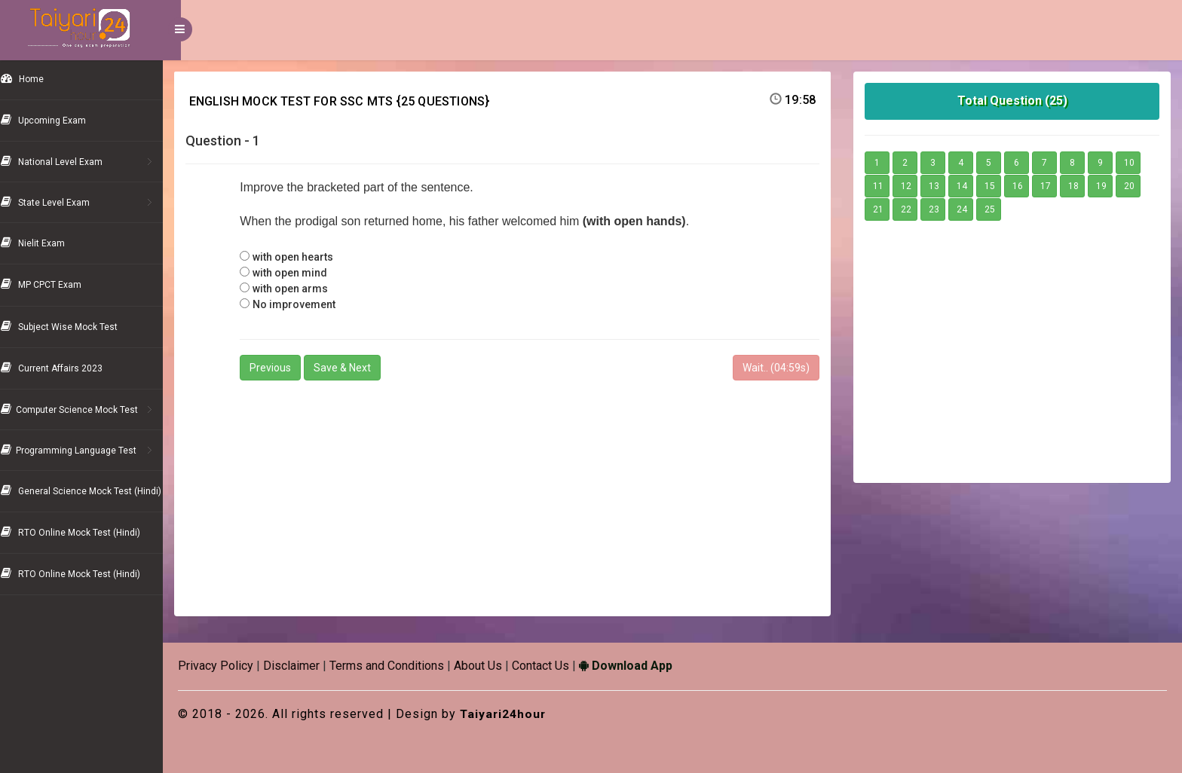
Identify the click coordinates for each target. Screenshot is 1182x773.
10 (1135, 162)
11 (884, 186)
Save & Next (359, 368)
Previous (287, 368)
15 (996, 186)
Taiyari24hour (522, 714)
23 (940, 209)
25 (996, 209)
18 (1079, 186)
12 (912, 186)
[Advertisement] (514, 491)
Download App (644, 665)
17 (1051, 186)
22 (912, 209)
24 (968, 209)
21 (884, 209)
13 (940, 186)
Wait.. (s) (782, 368)
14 (968, 186)
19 (1107, 186)
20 (1135, 186)
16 (1023, 186)
